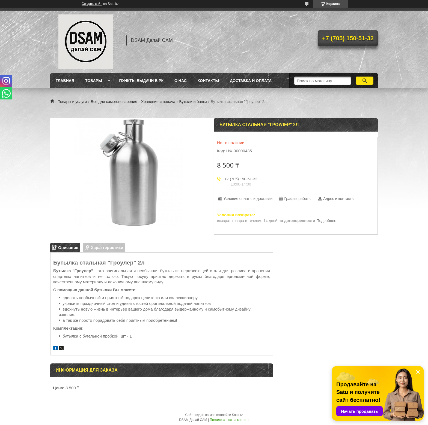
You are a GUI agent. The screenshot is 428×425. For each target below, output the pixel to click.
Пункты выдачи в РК (141, 80)
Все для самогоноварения (114, 101)
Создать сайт (92, 4)
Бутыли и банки (193, 101)
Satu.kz (237, 415)
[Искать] (364, 81)
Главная (65, 80)
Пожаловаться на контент (229, 420)
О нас (180, 80)
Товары (93, 80)
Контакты (208, 80)
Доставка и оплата (251, 80)
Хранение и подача (158, 101)
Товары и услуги (72, 101)
